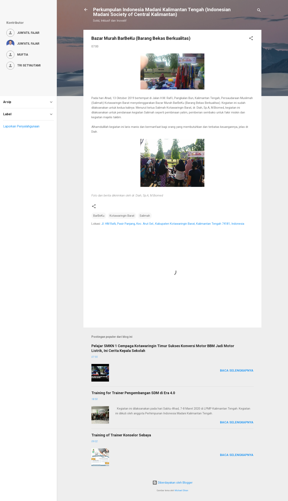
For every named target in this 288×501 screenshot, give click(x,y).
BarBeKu (98, 215)
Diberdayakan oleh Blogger (172, 482)
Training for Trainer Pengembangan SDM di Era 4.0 (133, 393)
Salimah (145, 215)
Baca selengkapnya (236, 370)
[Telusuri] (259, 11)
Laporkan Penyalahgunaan (21, 126)
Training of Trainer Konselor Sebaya (121, 435)
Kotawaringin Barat (122, 215)
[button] (251, 39)
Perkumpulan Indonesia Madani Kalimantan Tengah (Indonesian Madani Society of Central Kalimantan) (162, 12)
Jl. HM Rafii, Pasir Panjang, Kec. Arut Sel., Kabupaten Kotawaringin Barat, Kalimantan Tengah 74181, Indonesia (172, 223)
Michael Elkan (181, 490)
